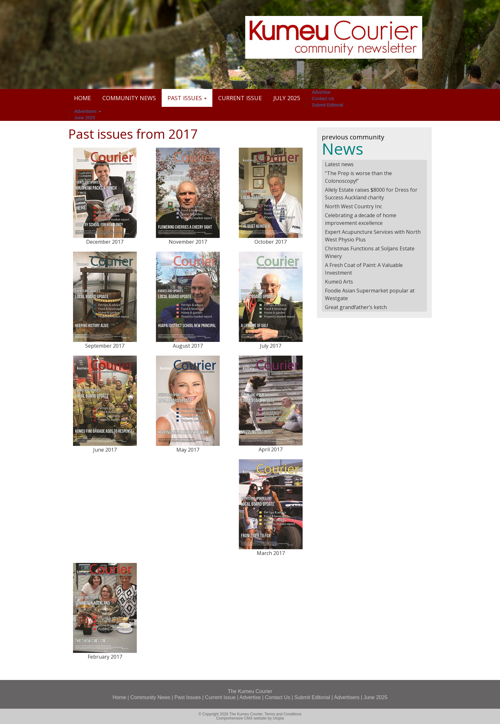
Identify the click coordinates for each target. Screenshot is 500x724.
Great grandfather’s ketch (356, 307)
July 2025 (286, 98)
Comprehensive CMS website (241, 718)
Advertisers (87, 111)
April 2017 (271, 449)
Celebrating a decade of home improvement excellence (360, 219)
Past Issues (187, 98)
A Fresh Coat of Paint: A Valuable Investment (364, 269)
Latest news (339, 164)
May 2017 (187, 449)
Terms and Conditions (283, 714)
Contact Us (323, 98)
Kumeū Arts (339, 281)
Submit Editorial (327, 104)
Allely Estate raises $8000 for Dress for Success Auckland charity (371, 193)
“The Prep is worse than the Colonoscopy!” (358, 177)
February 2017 (105, 656)
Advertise (321, 92)
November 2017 (188, 241)
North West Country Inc (353, 206)
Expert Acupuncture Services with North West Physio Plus (373, 235)
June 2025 (84, 117)
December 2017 (104, 241)
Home (82, 98)
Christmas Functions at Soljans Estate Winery (370, 252)
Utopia (278, 718)
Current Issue (240, 98)
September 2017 (104, 345)
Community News (129, 98)
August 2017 (188, 345)
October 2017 (270, 241)
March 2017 (271, 553)
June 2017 (105, 449)
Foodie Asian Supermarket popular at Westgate (370, 294)
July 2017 (270, 345)
